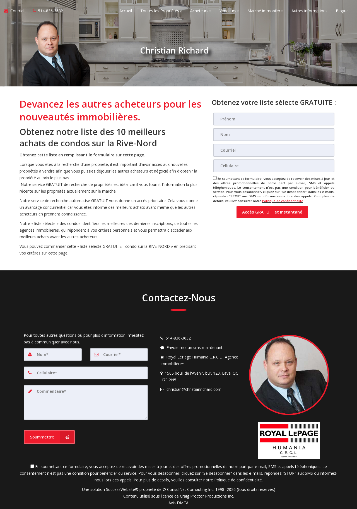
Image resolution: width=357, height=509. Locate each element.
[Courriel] (273, 150)
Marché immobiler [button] (265, 11)
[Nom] (273, 134)
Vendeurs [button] (229, 11)
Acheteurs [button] (200, 11)
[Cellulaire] (273, 165)
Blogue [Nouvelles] (342, 11)
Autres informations (309, 11)
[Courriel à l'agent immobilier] (16, 11)
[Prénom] (273, 119)
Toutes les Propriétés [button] (161, 11)
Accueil (125, 11)
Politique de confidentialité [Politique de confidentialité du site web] (282, 200)
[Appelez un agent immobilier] (45, 11)
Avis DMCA (178, 502)
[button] (272, 212)
